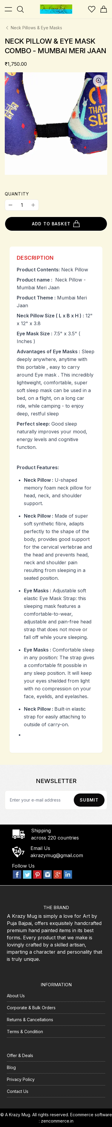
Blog (11, 1067)
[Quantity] (21, 205)
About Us (16, 995)
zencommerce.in (57, 1120)
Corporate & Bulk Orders (31, 1007)
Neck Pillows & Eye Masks (33, 27)
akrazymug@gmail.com (56, 855)
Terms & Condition (25, 1031)
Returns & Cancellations (30, 1019)
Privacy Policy (21, 1079)
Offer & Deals (20, 1055)
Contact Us (17, 1091)
